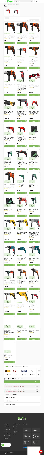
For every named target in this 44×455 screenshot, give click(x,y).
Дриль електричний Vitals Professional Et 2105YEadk (22, 163)
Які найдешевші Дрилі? (10, 397)
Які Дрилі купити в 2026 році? (12, 400)
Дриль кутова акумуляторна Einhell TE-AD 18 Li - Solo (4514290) (34, 85)
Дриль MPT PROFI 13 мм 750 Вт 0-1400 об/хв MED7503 (9, 138)
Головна (5, 4)
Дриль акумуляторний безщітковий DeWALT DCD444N (8, 112)
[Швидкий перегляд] (15, 23)
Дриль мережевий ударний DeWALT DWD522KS (22, 233)
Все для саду (6, 438)
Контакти (15, 434)
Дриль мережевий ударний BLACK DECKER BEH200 (9, 187)
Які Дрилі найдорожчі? (10, 404)
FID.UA (5, 453)
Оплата (14, 429)
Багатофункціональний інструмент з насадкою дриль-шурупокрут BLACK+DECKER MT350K (34, 61)
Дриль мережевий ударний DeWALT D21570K (9, 306)
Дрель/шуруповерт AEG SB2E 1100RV (21, 282)
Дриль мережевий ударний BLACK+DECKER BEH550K (9, 60)
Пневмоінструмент (7, 433)
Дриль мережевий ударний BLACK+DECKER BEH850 (22, 36)
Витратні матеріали (7, 436)
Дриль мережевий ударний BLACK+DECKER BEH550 (9, 36)
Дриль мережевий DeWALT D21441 (7, 233)
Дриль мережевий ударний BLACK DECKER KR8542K (9, 283)
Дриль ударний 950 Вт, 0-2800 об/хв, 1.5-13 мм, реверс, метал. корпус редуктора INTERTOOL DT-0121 (34, 234)
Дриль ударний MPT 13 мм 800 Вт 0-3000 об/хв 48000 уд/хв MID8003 (34, 112)
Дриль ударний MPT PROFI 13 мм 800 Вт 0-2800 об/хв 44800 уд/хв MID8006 (21, 139)
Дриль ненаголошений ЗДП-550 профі (21, 259)
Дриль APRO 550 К (8, 209)
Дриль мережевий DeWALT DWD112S (20, 306)
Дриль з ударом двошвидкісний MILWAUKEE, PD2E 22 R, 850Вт (9, 332)
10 (23, 366)
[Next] (27, 366)
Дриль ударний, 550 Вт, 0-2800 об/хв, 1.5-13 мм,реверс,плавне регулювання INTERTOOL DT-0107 (22, 113)
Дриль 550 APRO (20, 185)
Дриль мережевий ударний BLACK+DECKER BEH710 (34, 36)
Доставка (15, 428)
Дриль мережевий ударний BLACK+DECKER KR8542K (22, 60)
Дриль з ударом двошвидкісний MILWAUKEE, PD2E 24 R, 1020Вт (34, 307)
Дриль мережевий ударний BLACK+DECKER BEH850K (9, 85)
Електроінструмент (11, 4)
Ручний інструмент (7, 435)
